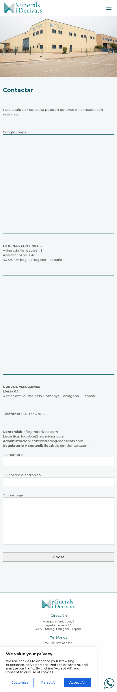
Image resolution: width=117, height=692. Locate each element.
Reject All (48, 682)
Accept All (77, 682)
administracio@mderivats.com (57, 441)
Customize (19, 682)
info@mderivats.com (40, 432)
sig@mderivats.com (72, 445)
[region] (48, 669)
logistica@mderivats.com (42, 436)
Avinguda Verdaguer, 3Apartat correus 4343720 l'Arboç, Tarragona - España (58, 625)
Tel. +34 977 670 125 (58, 643)
